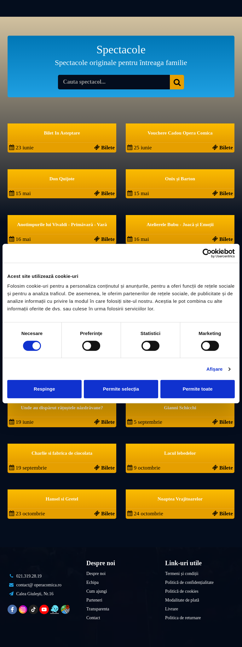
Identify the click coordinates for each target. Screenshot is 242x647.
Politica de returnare (183, 617)
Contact (93, 617)
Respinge (44, 389)
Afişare (214, 369)
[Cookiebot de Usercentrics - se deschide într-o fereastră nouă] (207, 253)
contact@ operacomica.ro (34, 585)
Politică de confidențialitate (189, 582)
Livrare (171, 609)
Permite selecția (121, 389)
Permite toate (198, 389)
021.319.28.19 (25, 576)
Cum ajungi (96, 591)
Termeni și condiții (182, 573)
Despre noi (96, 573)
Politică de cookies (182, 591)
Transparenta (97, 609)
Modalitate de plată (182, 600)
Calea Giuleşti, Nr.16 (31, 593)
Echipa (92, 582)
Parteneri (94, 600)
